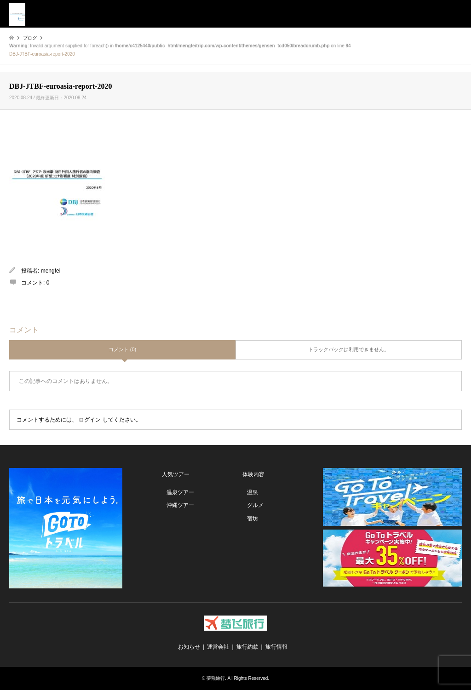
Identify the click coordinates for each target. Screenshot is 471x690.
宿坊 (252, 518)
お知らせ (189, 647)
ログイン (90, 419)
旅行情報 (276, 647)
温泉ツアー (180, 492)
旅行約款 (247, 647)
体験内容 (253, 474)
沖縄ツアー (180, 505)
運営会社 (218, 647)
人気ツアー (176, 474)
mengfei (51, 271)
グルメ (255, 505)
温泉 (252, 492)
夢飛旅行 (216, 678)
